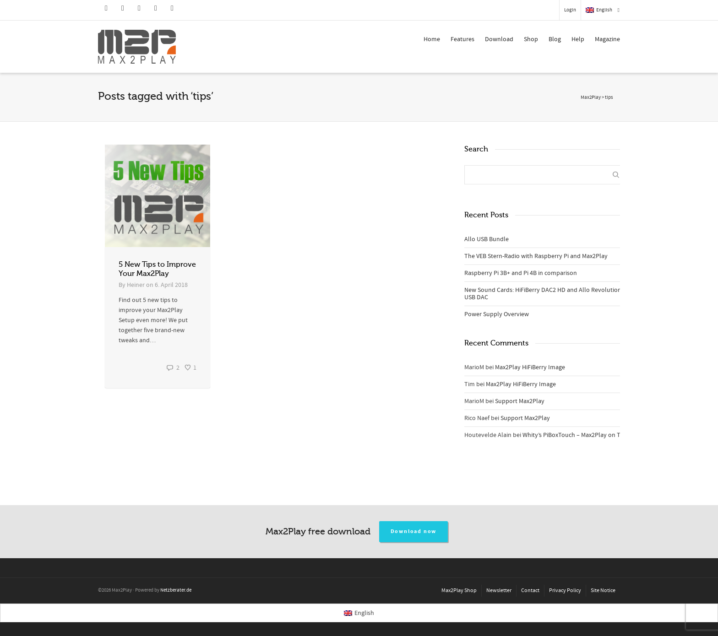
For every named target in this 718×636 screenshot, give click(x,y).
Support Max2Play (519, 401)
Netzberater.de (175, 590)
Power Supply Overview (496, 314)
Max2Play (591, 97)
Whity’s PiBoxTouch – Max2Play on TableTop (582, 435)
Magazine (607, 39)
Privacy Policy (565, 590)
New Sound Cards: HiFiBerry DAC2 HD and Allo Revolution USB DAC (542, 294)
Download (499, 39)
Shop (531, 39)
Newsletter (498, 590)
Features (462, 39)
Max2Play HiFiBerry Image (530, 367)
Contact (530, 590)
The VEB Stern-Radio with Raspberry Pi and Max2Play (536, 256)
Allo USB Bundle (486, 239)
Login (570, 10)
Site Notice (603, 590)
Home (432, 39)
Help (577, 39)
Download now (414, 531)
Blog (555, 39)
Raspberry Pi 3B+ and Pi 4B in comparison (520, 273)
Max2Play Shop (459, 590)
